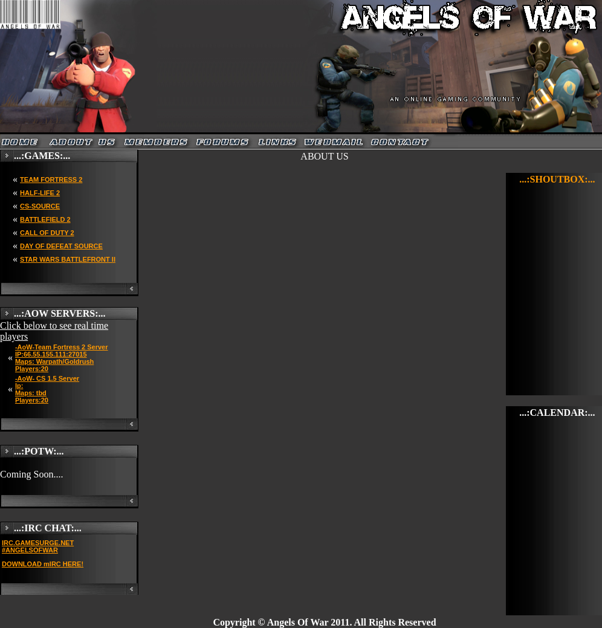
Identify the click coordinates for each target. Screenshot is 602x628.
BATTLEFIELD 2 (45, 219)
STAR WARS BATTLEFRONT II (67, 259)
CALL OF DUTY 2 (47, 232)
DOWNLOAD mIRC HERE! (42, 564)
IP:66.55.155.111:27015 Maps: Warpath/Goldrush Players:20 (54, 361)
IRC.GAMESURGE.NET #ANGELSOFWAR (38, 546)
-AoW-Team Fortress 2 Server (61, 347)
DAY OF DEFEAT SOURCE (61, 246)
